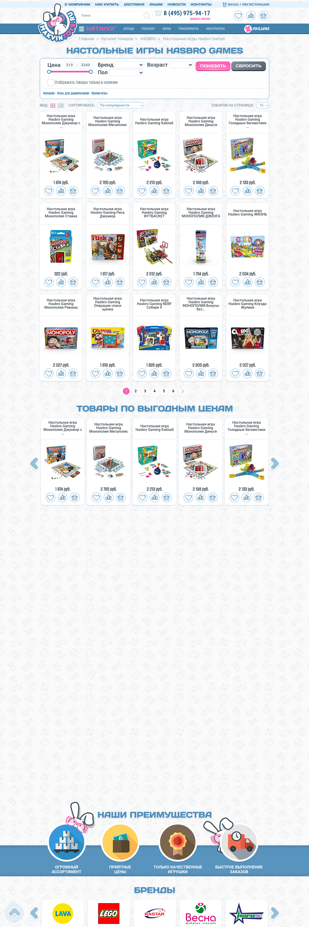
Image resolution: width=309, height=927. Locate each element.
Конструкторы (215, 27)
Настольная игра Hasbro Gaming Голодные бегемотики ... (247, 120)
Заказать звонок (200, 17)
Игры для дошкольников (73, 91)
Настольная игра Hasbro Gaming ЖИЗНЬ (247, 211)
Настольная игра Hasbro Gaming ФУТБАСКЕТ (154, 211)
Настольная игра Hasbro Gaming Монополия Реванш (61, 302)
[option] (63, 460)
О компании (77, 3)
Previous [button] (35, 463)
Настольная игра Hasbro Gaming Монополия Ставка (61, 211)
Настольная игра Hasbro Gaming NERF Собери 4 (154, 302)
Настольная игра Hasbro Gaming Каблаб (154, 120)
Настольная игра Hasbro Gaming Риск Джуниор (108, 211)
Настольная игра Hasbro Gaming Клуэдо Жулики (247, 302)
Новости (177, 3)
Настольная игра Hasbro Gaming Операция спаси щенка (108, 302)
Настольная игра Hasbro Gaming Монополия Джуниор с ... (61, 120)
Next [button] (275, 463)
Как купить (107, 3)
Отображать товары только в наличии (86, 81)
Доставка (134, 3)
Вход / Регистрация (246, 3)
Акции (156, 3)
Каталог (97, 27)
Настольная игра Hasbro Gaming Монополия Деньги (201, 120)
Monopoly (48, 91)
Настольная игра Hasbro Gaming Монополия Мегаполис (107, 120)
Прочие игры (99, 91)
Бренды (129, 27)
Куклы (167, 27)
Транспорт (148, 27)
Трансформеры (188, 27)
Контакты (201, 3)
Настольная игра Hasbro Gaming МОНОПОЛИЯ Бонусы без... (201, 302)
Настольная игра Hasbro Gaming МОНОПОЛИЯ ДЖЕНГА (201, 211)
